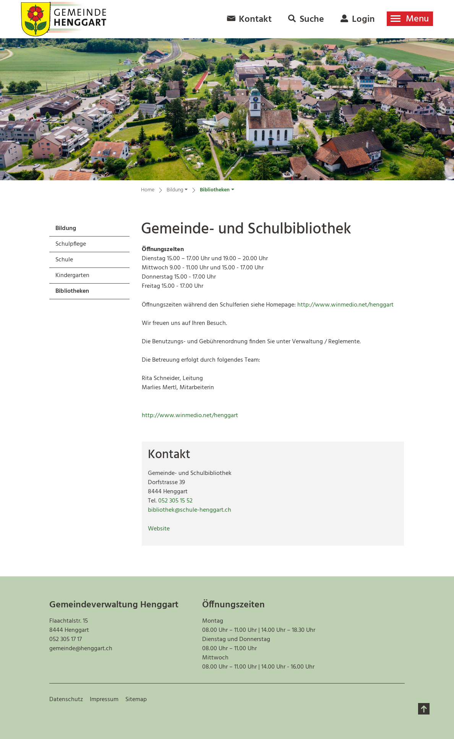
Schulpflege (70, 244)
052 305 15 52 (175, 501)
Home (147, 190)
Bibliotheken (75, 292)
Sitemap (136, 700)
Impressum (104, 700)
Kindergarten (72, 276)
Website (162, 529)
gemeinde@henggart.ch (80, 649)
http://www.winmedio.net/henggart (349, 305)
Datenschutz (66, 700)
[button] (177, 191)
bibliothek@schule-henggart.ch (189, 510)
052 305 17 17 (65, 639)
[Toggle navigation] (410, 18)
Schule (64, 260)
